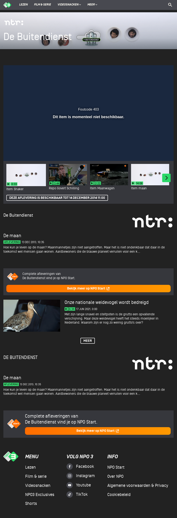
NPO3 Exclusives (39, 494)
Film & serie (42, 5)
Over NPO (115, 476)
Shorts (31, 503)
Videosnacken (68, 5)
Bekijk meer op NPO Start (88, 289)
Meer (92, 5)
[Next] (166, 178)
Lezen (23, 5)
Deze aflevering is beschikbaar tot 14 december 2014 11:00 (57, 198)
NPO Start (115, 467)
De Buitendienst (18, 215)
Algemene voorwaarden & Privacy (137, 485)
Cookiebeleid (119, 494)
